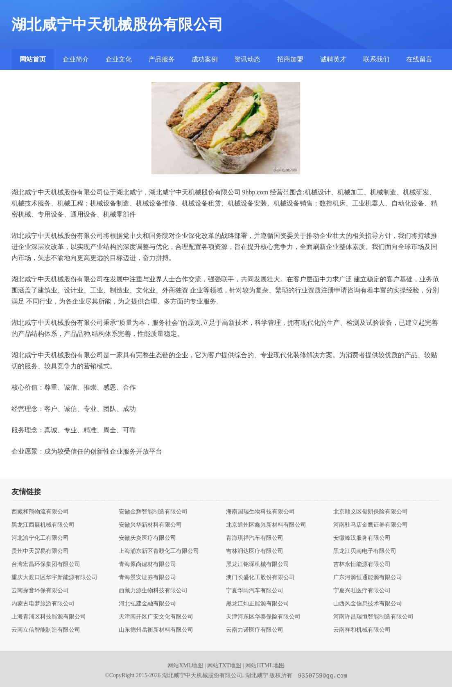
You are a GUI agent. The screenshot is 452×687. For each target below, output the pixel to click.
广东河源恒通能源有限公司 (367, 577)
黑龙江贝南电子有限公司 (364, 551)
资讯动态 (247, 59)
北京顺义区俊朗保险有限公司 (370, 512)
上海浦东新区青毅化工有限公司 (159, 551)
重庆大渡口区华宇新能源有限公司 (54, 577)
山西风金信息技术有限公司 (367, 604)
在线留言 (419, 59)
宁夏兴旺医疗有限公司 (362, 590)
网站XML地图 (185, 665)
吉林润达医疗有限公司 (254, 551)
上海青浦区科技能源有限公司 (48, 617)
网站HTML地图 (265, 665)
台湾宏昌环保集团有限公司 (45, 564)
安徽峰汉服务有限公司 (362, 538)
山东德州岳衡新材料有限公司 (156, 630)
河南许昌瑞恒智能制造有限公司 (373, 617)
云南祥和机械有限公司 (362, 630)
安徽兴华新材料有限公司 (150, 525)
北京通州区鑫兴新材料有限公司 (266, 525)
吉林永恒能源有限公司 (362, 564)
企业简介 (76, 59)
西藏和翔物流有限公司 (40, 512)
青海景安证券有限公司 (147, 577)
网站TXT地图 (224, 665)
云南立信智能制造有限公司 (45, 630)
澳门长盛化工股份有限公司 (260, 577)
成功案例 (205, 59)
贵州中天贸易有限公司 (40, 551)
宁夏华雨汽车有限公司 (254, 590)
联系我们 (376, 59)
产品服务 (162, 59)
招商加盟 (290, 59)
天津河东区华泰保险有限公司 (263, 617)
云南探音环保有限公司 (40, 590)
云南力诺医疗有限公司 (254, 630)
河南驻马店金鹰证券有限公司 (370, 525)
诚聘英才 (333, 59)
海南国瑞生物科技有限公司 (260, 512)
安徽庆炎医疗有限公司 (147, 538)
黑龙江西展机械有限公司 (43, 525)
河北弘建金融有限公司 (147, 604)
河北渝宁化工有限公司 (40, 538)
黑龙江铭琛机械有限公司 (257, 564)
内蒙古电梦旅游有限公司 (43, 604)
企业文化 (119, 59)
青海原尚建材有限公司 (147, 564)
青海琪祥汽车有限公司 (254, 538)
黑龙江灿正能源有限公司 (257, 604)
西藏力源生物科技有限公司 (153, 590)
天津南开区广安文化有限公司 (156, 617)
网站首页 (33, 59)
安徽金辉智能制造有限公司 (153, 512)
